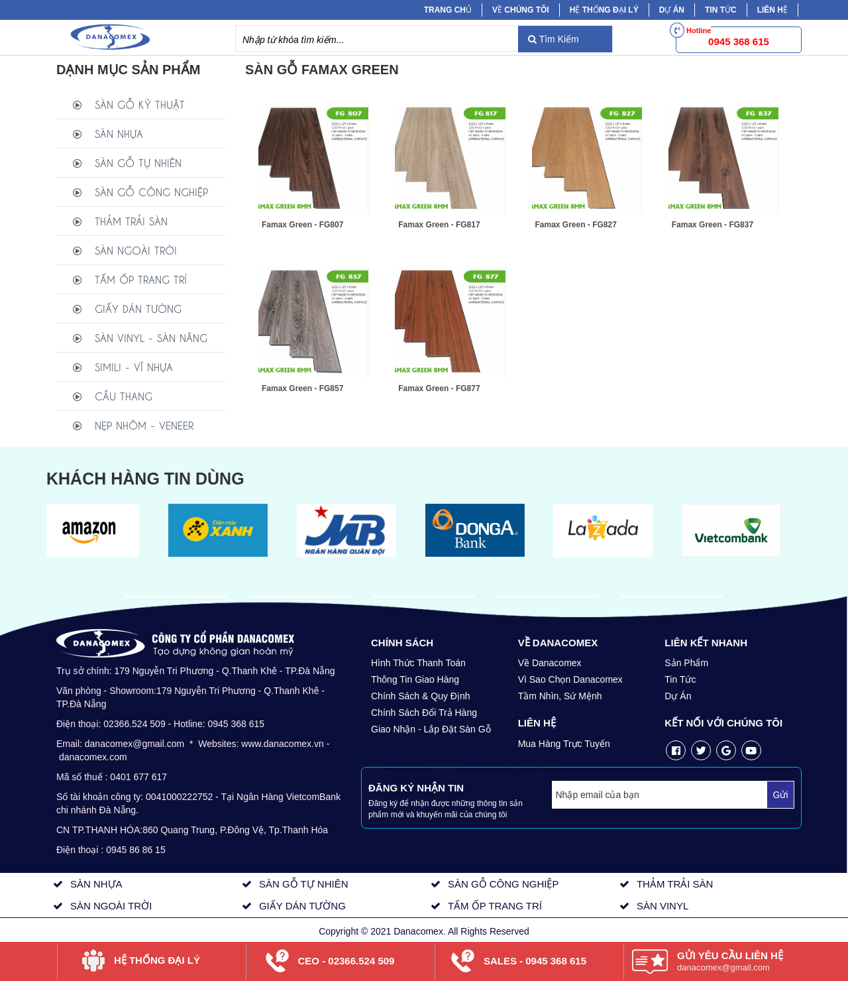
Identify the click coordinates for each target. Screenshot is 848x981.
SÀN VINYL (662, 905)
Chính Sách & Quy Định (420, 696)
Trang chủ (448, 10)
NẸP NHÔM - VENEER (144, 425)
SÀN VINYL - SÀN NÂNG (151, 337)
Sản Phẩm (686, 663)
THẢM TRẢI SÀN (131, 220)
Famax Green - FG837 (712, 224)
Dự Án (671, 10)
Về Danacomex (550, 663)
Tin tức (721, 10)
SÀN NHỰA (119, 133)
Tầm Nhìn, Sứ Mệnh (560, 696)
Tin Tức (680, 679)
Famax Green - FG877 (439, 388)
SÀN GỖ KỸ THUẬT (140, 104)
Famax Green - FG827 (576, 224)
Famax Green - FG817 (439, 224)
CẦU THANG (123, 395)
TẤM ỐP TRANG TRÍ (141, 279)
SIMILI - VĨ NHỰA (134, 366)
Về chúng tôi (520, 10)
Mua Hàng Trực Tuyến (564, 743)
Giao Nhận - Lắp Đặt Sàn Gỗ (431, 729)
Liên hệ (772, 10)
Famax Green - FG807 (302, 224)
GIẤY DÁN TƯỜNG (138, 308)
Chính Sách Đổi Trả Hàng (424, 712)
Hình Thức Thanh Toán (418, 663)
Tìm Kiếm (553, 39)
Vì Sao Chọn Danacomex (570, 679)
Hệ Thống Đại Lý (604, 10)
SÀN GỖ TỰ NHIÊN (138, 162)
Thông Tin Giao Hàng (415, 679)
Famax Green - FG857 (302, 388)
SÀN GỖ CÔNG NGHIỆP (151, 191)
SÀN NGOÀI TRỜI (136, 250)
